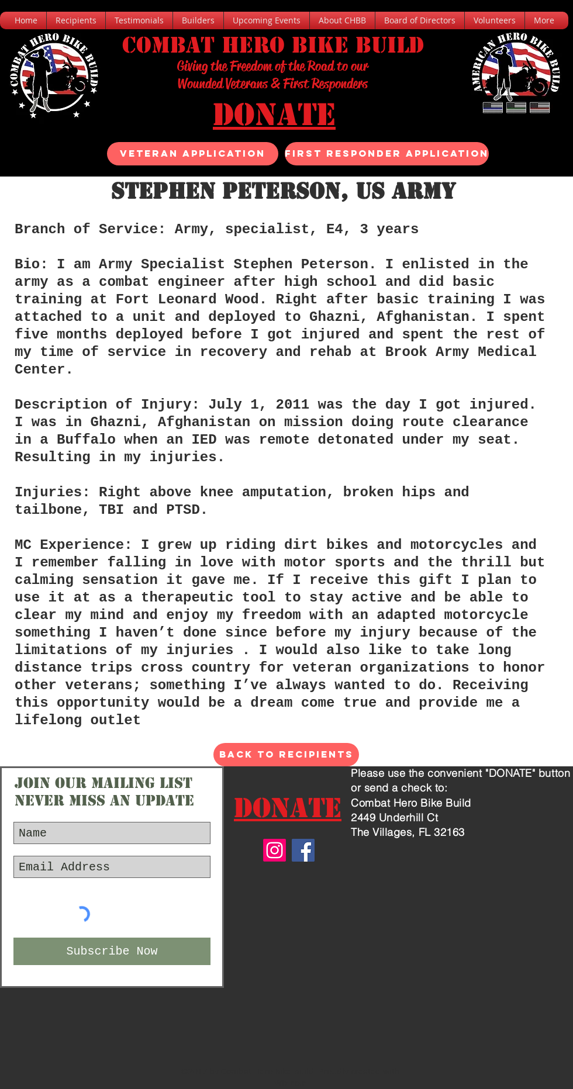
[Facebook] (303, 850)
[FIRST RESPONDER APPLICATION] (387, 153)
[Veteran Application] (192, 153)
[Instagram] (274, 850)
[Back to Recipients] (286, 754)
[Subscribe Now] (111, 951)
